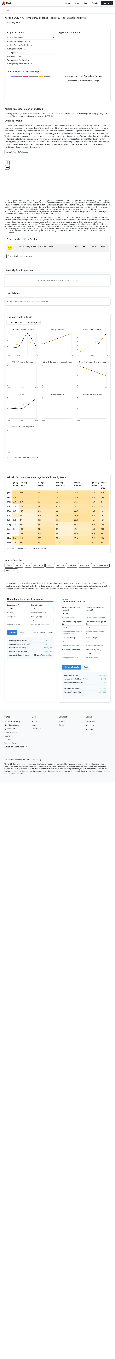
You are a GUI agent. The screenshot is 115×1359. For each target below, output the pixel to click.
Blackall (50, 565)
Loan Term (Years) (73, 641)
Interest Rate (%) (97, 641)
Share (107, 10)
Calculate (12, 632)
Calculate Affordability (71, 667)
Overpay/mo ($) (42, 620)
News (76, 3)
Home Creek (11, 570)
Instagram (90, 721)
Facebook (90, 725)
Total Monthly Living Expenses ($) (73, 627)
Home (67, 3)
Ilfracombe (84, 565)
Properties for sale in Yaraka (20, 256)
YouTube (89, 729)
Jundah (19, 565)
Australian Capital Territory (16, 747)
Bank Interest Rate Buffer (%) (73, 654)
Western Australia (12, 743)
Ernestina (72, 565)
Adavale (60, 565)
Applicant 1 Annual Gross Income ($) (73, 612)
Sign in (95, 3)
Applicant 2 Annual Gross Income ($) (97, 612)
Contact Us (36, 728)
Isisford (9, 565)
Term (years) (18, 620)
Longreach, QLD (17, 22)
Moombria (38, 565)
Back (7, 10)
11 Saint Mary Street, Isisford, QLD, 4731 (36, 246)
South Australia (11, 732)
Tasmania (9, 736)
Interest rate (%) (42, 609)
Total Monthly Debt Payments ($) (97, 627)
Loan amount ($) (18, 609)
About (34, 721)
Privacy (62, 721)
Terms (61, 725)
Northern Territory (12, 721)
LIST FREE (107, 3)
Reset (22, 632)
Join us (85, 3)
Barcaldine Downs (100, 565)
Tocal (28, 565)
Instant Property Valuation (17, 152)
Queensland (10, 728)
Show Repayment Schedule (42, 632)
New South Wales (12, 725)
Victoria (8, 739)
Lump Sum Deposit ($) (97, 653)
